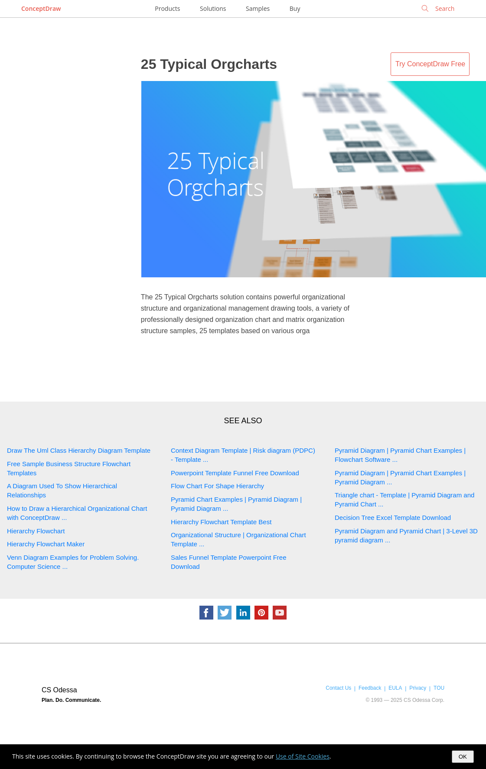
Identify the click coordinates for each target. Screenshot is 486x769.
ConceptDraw (41, 8)
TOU (439, 688)
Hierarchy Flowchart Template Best (221, 522)
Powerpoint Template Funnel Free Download (235, 473)
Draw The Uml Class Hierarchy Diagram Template (78, 450)
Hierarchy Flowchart (36, 531)
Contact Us (338, 688)
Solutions (213, 8)
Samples (258, 8)
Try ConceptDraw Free (430, 64)
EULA (395, 688)
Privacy (417, 688)
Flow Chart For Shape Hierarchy (217, 486)
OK (463, 756)
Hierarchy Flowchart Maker (46, 544)
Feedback (370, 688)
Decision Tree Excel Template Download (393, 517)
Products (167, 8)
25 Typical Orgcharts (209, 64)
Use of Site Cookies (302, 756)
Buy (295, 8)
